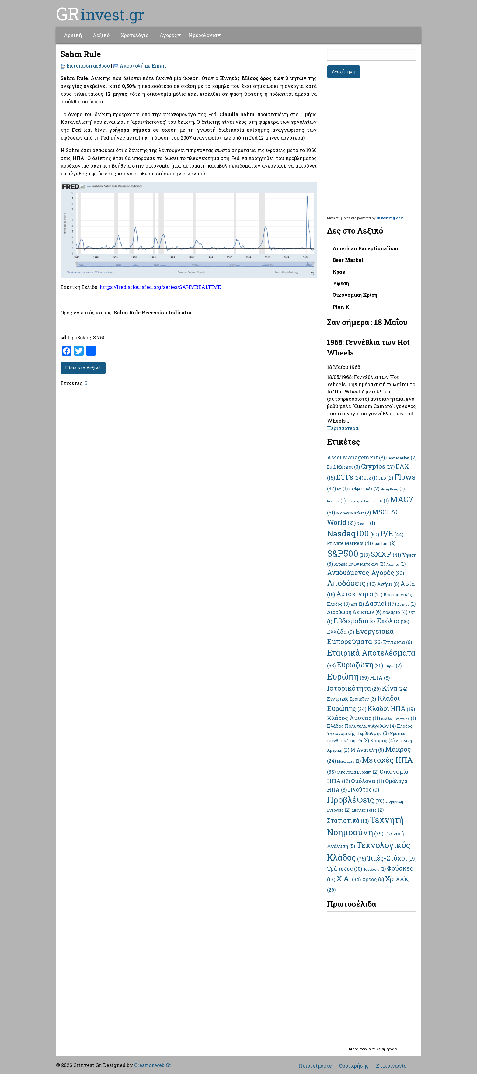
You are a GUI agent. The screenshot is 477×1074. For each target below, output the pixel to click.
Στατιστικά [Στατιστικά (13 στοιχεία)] (348, 820)
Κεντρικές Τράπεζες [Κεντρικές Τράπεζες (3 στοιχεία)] (351, 699)
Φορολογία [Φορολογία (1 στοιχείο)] (374, 869)
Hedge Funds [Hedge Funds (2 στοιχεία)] (364, 489)
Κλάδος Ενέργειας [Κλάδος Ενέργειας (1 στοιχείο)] (398, 719)
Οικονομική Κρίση (355, 295)
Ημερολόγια (204, 35)
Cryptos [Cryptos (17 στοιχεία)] (378, 466)
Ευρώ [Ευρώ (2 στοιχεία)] (393, 665)
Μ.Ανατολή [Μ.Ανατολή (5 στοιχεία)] (367, 750)
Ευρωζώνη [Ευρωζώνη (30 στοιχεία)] (360, 664)
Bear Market (348, 260)
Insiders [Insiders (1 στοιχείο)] (336, 501)
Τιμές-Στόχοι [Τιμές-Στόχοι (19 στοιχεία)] (391, 858)
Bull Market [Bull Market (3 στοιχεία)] (343, 467)
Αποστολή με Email (143, 65)
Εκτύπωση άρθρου (88, 65)
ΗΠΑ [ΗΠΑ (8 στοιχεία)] (380, 677)
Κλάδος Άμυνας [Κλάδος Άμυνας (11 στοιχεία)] (353, 718)
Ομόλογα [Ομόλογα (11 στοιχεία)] (367, 781)
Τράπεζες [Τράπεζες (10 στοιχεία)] (344, 868)
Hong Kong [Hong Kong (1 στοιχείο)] (393, 489)
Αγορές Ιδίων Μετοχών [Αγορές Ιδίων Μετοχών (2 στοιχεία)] (359, 564)
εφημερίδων (388, 1049)
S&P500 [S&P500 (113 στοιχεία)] (348, 553)
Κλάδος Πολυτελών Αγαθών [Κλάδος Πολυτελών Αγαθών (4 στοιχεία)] (361, 726)
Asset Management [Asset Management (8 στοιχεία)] (356, 457)
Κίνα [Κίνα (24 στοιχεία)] (394, 688)
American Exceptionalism (365, 248)
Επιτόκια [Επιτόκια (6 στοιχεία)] (397, 642)
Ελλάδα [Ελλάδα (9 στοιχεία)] (340, 631)
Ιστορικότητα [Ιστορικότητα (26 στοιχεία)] (354, 687)
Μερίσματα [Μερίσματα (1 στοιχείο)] (349, 761)
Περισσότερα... (344, 428)
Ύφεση (341, 283)
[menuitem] (72, 35)
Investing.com (390, 218)
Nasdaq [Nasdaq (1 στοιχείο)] (366, 523)
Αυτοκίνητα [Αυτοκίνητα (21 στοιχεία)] (359, 593)
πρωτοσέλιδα (362, 1049)
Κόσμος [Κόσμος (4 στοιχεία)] (382, 740)
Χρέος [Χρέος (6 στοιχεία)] (373, 879)
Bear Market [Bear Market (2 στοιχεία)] (401, 458)
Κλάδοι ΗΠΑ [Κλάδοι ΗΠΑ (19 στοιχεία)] (391, 708)
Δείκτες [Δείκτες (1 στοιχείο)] (406, 604)
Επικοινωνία (391, 1065)
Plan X (341, 306)
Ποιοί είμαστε (315, 1065)
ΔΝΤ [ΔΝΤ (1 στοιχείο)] (357, 604)
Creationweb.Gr (152, 1065)
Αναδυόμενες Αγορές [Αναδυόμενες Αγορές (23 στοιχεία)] (365, 572)
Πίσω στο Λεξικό (83, 368)
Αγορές (168, 35)
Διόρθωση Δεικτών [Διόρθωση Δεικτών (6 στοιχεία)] (354, 612)
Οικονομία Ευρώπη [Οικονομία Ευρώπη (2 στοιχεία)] (357, 772)
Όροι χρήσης (354, 1065)
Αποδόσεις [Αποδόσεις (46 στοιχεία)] (351, 583)
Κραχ (339, 271)
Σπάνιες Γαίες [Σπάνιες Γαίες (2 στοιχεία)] (368, 810)
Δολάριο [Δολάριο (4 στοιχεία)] (394, 612)
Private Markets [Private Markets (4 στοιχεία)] (349, 543)
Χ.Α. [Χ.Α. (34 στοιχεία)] (348, 878)
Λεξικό (101, 35)
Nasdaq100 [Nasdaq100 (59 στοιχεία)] (353, 533)
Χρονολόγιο (134, 35)
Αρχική (73, 35)
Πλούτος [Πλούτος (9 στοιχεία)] (363, 789)
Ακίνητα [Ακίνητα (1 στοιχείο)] (396, 564)
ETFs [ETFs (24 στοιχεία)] (349, 477)
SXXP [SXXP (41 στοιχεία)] (386, 554)
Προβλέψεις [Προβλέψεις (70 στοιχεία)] (355, 799)
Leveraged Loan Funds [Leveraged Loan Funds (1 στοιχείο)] (368, 501)
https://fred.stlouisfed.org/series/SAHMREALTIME (160, 287)
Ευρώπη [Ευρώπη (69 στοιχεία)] (348, 676)
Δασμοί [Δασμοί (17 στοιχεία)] (380, 603)
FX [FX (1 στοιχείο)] (342, 489)
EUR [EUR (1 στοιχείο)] (370, 478)
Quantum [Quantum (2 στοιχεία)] (383, 543)
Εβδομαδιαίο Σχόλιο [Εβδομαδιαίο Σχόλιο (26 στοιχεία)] (371, 620)
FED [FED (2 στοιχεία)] (385, 478)
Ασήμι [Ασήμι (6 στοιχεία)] (388, 584)
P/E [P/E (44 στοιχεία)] (391, 533)
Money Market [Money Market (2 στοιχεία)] (353, 513)
